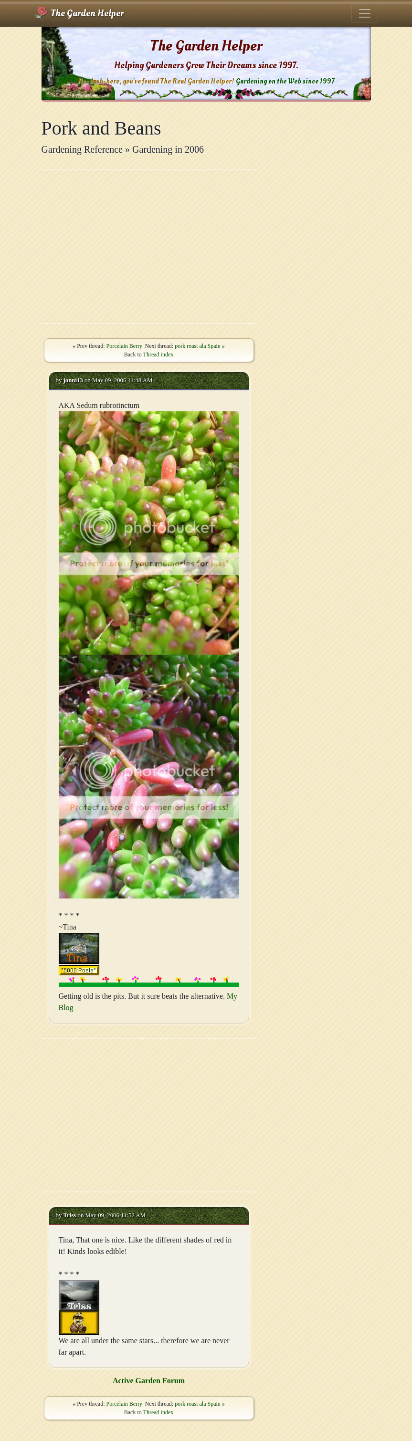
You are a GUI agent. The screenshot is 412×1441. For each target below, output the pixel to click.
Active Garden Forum (149, 1381)
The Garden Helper (79, 13)
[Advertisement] (149, 246)
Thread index (158, 354)
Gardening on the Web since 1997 (285, 81)
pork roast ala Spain (198, 346)
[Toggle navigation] (364, 13)
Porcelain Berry (124, 346)
